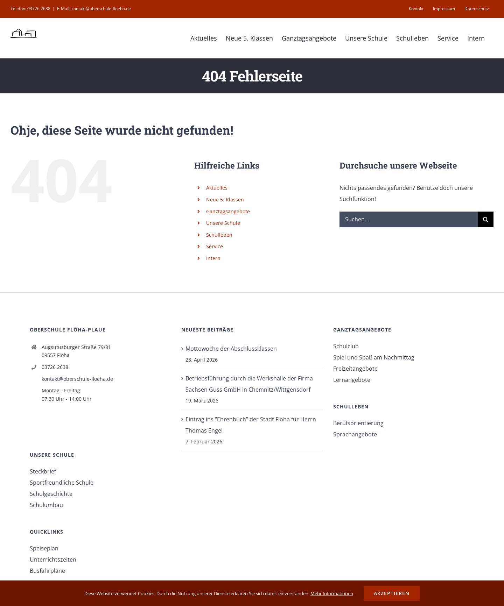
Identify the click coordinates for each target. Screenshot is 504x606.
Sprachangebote (355, 434)
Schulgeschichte (51, 494)
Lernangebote (351, 380)
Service (214, 246)
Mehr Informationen (331, 593)
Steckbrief (43, 471)
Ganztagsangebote (228, 211)
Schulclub (346, 346)
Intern (213, 258)
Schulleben (219, 234)
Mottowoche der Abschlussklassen (231, 348)
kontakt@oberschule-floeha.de (77, 379)
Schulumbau (46, 505)
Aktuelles (216, 187)
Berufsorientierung (358, 423)
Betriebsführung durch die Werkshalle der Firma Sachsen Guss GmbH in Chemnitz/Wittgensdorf (249, 384)
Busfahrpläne (47, 571)
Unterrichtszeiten (53, 559)
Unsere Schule (223, 223)
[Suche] (485, 219)
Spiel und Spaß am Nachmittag (373, 357)
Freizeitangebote (355, 368)
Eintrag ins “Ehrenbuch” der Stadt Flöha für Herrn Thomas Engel (251, 424)
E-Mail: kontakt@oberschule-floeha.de (94, 9)
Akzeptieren (392, 593)
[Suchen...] (409, 219)
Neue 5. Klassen (225, 199)
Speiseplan (44, 548)
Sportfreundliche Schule (61, 482)
